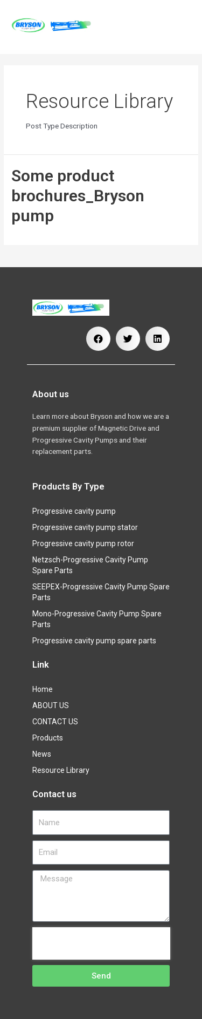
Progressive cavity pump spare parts (94, 640)
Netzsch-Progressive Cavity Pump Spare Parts (90, 565)
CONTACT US (55, 721)
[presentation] (101, 943)
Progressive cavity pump (74, 511)
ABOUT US (50, 705)
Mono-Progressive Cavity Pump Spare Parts (97, 619)
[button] (98, 339)
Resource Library (60, 770)
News (41, 754)
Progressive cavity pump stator (85, 527)
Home (42, 689)
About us (50, 394)
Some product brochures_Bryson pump (77, 195)
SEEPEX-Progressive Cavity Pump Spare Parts (101, 592)
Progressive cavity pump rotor (83, 543)
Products (50, 737)
